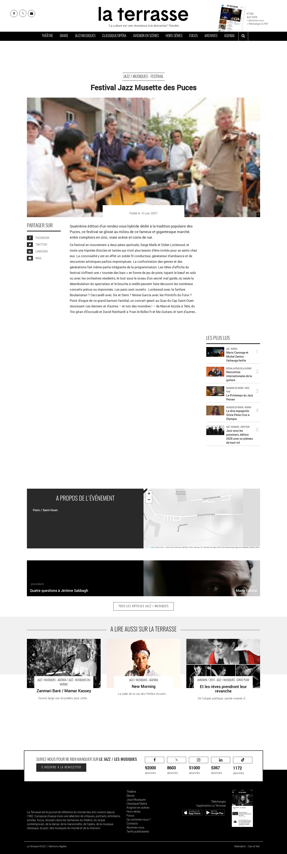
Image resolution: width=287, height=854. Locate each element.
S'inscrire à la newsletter (61, 767)
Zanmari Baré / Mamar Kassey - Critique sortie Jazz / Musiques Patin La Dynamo (61, 643)
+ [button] (149, 494)
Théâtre (47, 36)
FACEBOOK (38, 238)
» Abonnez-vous (255, 20)
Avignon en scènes (146, 36)
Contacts (132, 823)
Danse (64, 36)
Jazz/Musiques (85, 36)
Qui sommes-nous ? (138, 819)
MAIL (34, 258)
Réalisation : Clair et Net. (247, 846)
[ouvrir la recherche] (243, 36)
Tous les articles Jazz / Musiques (144, 606)
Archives (210, 36)
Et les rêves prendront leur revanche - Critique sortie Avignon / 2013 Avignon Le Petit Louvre (220, 643)
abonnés (154, 766)
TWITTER (37, 244)
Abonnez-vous (135, 827)
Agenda (229, 36)
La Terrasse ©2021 (37, 846)
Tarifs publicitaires (138, 831)
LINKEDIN (37, 251)
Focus (193, 36)
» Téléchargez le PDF (257, 23)
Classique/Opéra (114, 36)
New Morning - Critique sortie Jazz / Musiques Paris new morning (143, 643)
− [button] (148, 500)
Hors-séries (174, 36)
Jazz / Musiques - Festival (143, 77)
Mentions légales (58, 846)
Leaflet (152, 547)
